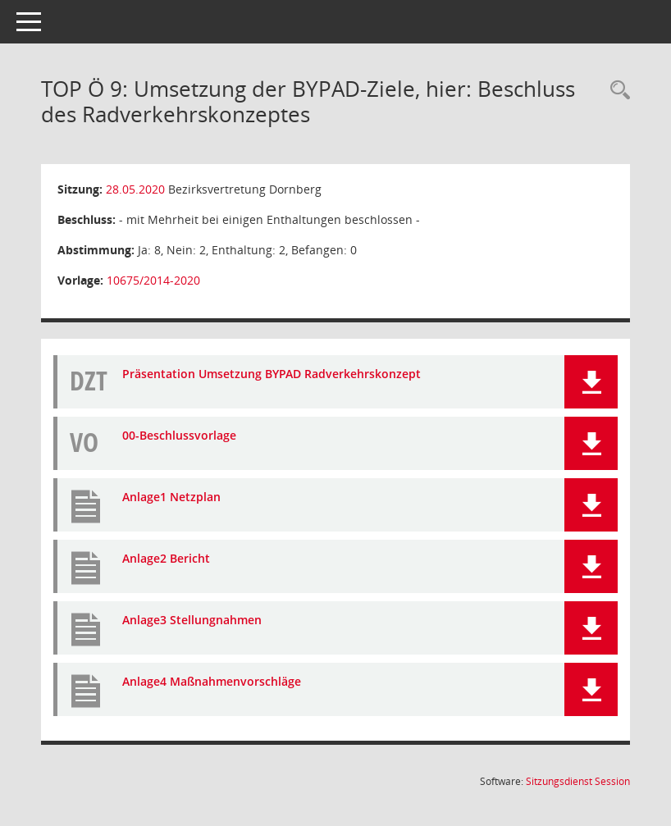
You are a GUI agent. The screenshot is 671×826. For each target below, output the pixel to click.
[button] (591, 381)
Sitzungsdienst (578, 781)
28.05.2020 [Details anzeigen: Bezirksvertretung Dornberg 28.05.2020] (135, 189)
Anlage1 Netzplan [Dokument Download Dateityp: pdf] (171, 496)
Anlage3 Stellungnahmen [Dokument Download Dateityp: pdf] (192, 619)
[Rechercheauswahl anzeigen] (616, 90)
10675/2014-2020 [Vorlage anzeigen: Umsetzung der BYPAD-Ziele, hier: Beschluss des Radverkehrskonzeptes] (153, 280)
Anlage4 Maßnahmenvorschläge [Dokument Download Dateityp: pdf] (211, 681)
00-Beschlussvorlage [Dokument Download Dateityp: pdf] (179, 435)
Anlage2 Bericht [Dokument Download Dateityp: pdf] (166, 558)
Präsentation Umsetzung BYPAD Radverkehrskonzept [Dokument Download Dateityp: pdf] (271, 373)
